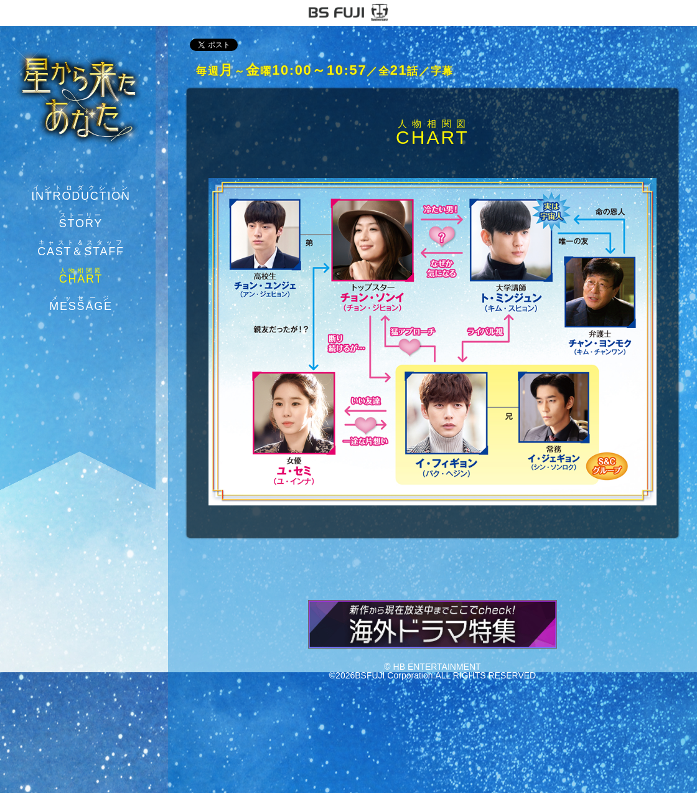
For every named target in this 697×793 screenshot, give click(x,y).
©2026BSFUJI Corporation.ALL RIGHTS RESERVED (432, 675)
